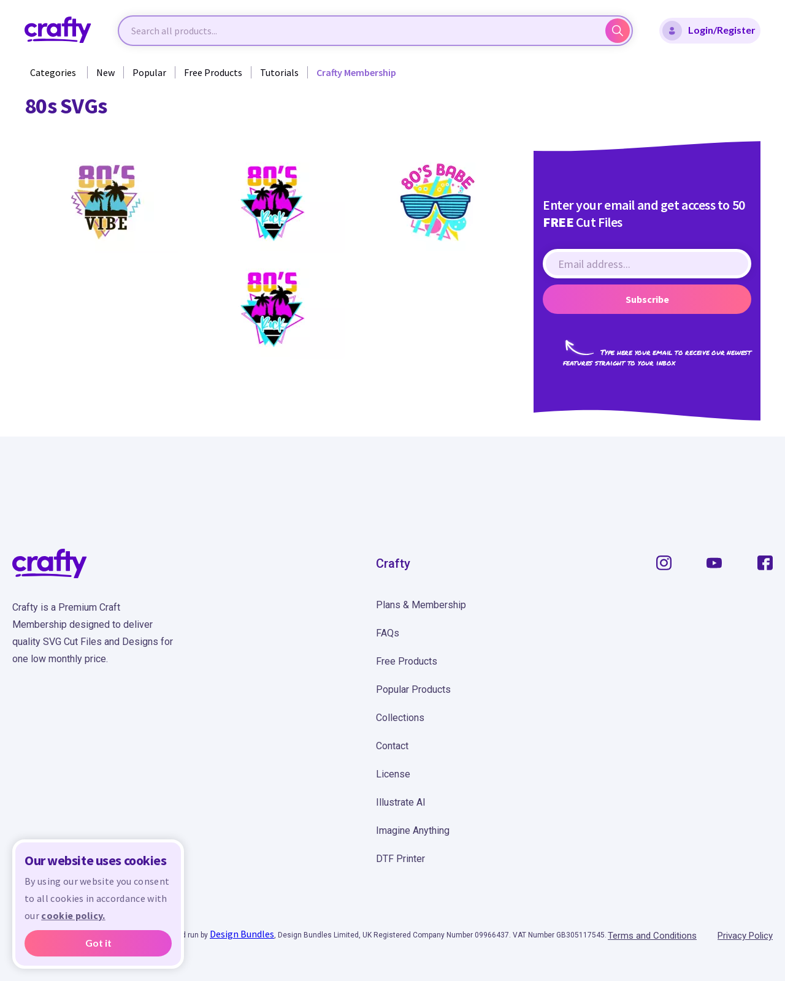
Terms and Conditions (652, 935)
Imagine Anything (413, 830)
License (393, 774)
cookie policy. (73, 915)
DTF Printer (400, 859)
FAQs (387, 633)
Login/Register (709, 30)
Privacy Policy (745, 935)
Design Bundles (242, 934)
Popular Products (413, 689)
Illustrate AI (401, 802)
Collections (400, 717)
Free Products (213, 72)
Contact (392, 746)
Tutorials (279, 72)
